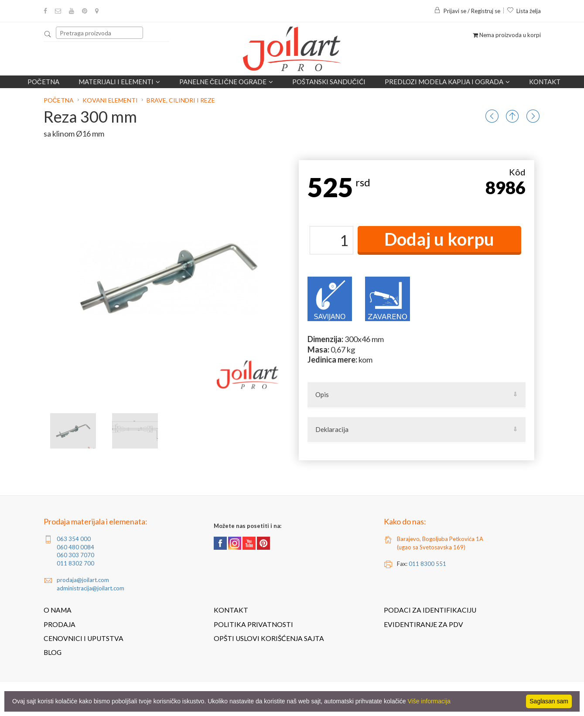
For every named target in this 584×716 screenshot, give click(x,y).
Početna (43, 82)
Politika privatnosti (253, 624)
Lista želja (524, 10)
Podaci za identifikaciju (430, 610)
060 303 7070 (75, 555)
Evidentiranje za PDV (423, 624)
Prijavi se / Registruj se (467, 10)
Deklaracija (331, 429)
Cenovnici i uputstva (83, 638)
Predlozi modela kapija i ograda (447, 82)
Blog (52, 652)
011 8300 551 (427, 563)
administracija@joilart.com (90, 588)
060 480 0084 (75, 547)
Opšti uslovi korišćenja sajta (269, 638)
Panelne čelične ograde (226, 82)
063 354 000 (74, 538)
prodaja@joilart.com (83, 579)
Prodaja (59, 624)
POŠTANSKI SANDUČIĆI (328, 82)
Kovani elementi (110, 100)
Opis (322, 394)
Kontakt (544, 82)
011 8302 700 (75, 563)
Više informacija (429, 701)
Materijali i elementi (119, 82)
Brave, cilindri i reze (181, 100)
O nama (58, 610)
